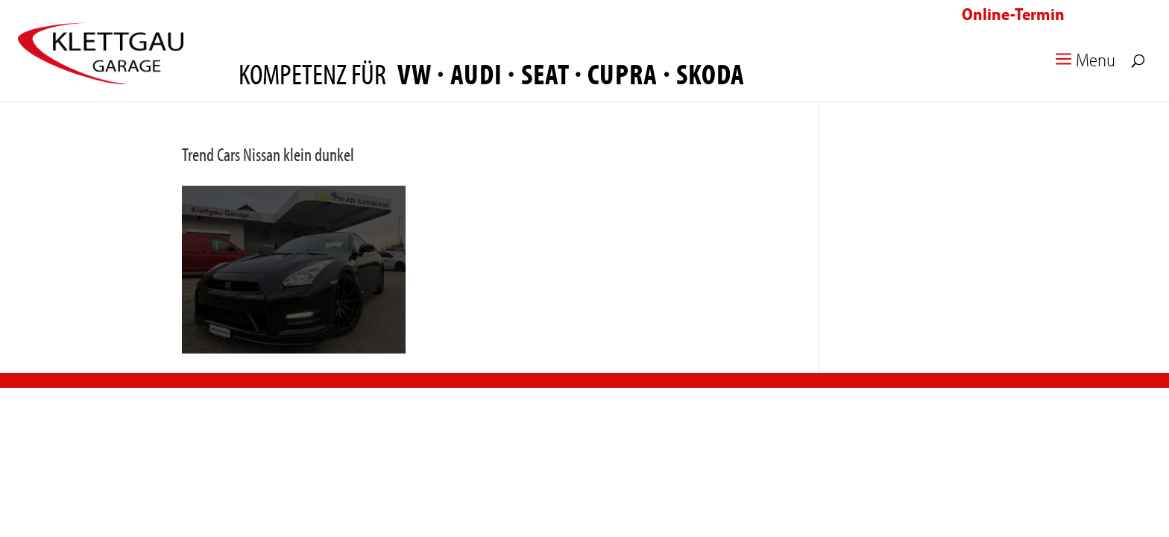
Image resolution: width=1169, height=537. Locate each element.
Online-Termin (1013, 13)
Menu (1083, 63)
